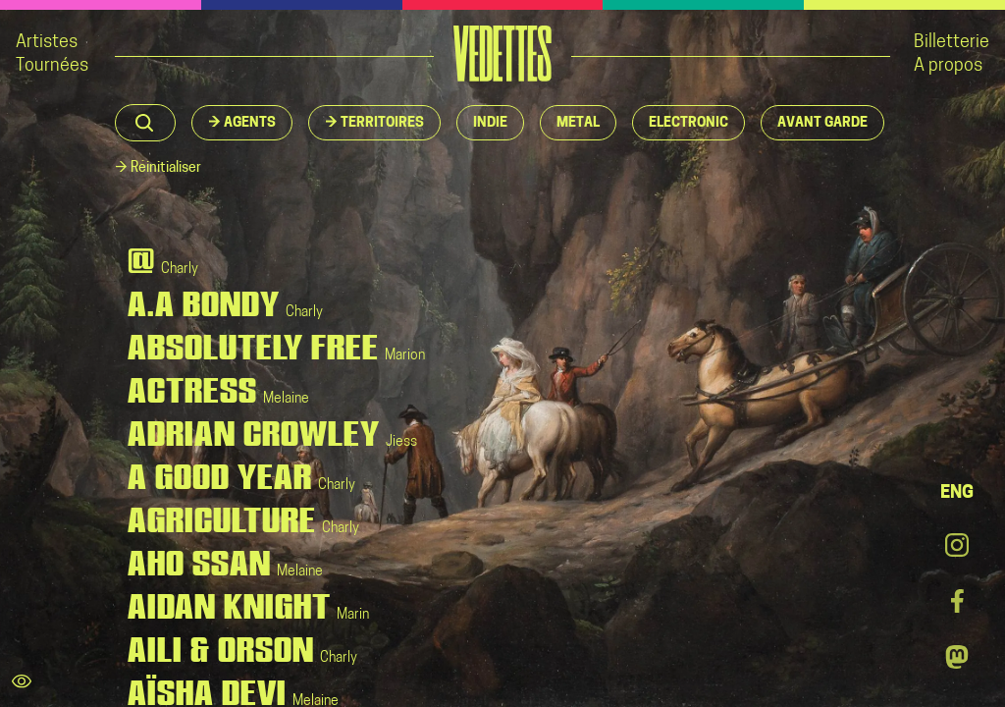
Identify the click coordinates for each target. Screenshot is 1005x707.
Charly (179, 269)
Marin (353, 615)
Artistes (47, 42)
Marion (405, 356)
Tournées (52, 66)
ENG (957, 493)
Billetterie (951, 42)
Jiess (401, 442)
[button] (241, 122)
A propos (948, 66)
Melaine (286, 399)
